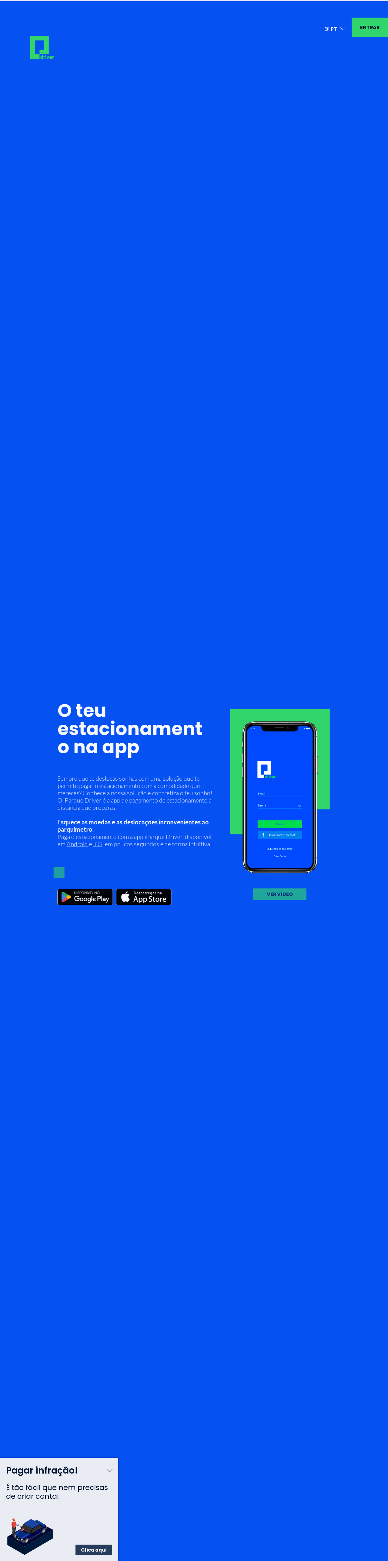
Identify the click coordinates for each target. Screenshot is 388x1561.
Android (74, 837)
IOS (95, 837)
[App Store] (141, 891)
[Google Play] (82, 891)
